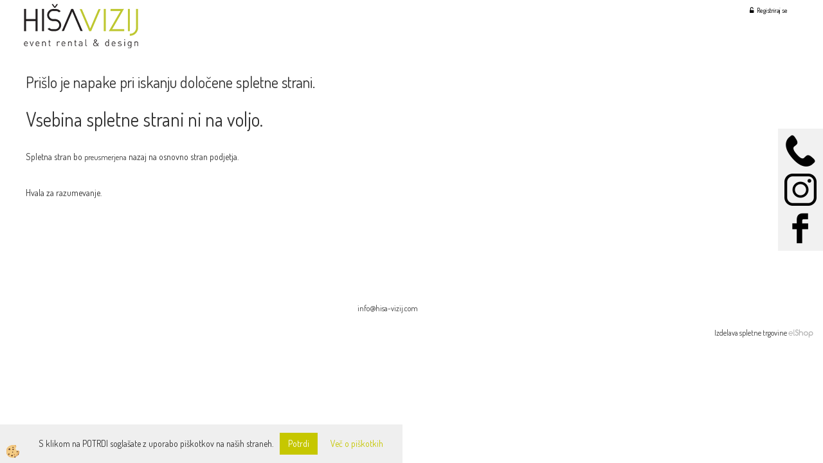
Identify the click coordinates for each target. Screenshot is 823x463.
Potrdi (298, 443)
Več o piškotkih (356, 443)
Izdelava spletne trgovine (750, 333)
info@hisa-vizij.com (387, 308)
